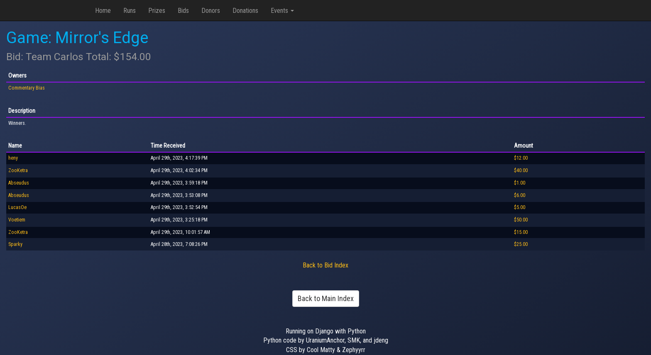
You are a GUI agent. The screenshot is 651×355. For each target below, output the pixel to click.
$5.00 (519, 207)
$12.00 (521, 158)
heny (13, 158)
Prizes (156, 11)
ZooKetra (18, 170)
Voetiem (16, 220)
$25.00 (521, 244)
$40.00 (521, 170)
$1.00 (519, 183)
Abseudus (18, 183)
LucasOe (17, 207)
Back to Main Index (326, 298)
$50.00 (521, 220)
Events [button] (282, 11)
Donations (245, 11)
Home (103, 11)
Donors (210, 11)
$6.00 (519, 195)
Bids (183, 11)
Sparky (15, 244)
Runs (129, 11)
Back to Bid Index (325, 265)
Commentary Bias (26, 88)
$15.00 (521, 232)
